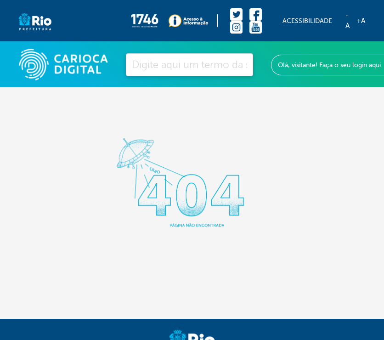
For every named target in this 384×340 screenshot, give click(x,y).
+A (360, 20)
